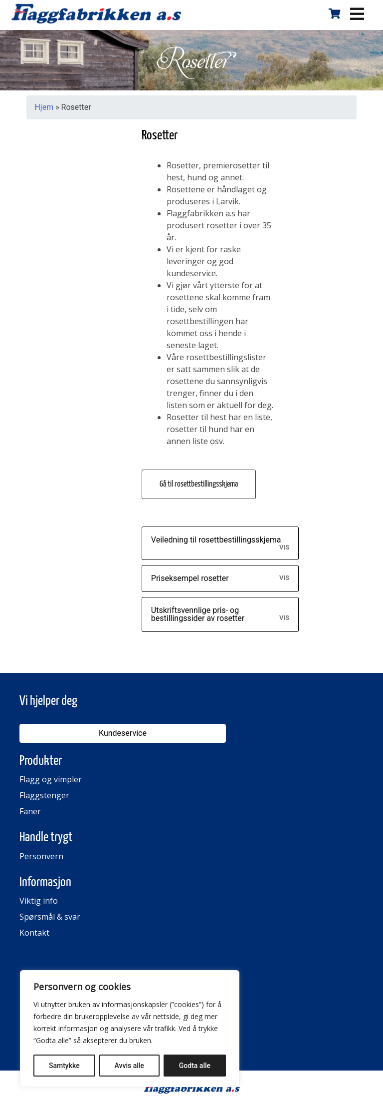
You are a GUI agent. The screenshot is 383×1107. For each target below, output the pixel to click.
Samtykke (64, 1066)
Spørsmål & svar (49, 916)
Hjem (43, 107)
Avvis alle (129, 1066)
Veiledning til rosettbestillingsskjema (216, 540)
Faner (30, 811)
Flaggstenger (44, 795)
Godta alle (194, 1066)
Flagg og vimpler (50, 779)
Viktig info (38, 900)
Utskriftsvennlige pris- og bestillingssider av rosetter (197, 614)
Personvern (41, 856)
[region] (129, 1028)
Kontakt (34, 932)
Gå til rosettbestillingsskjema (199, 484)
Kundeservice (123, 733)
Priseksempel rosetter (190, 578)
